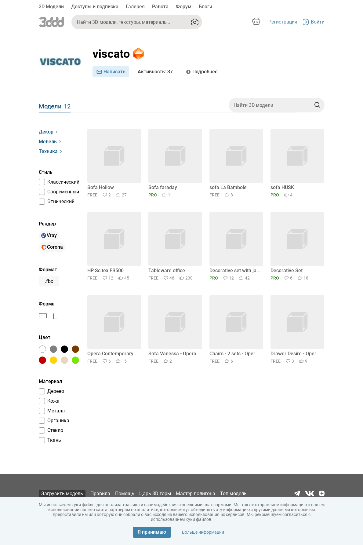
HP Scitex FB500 (105, 270)
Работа (160, 6)
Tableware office (166, 270)
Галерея (135, 6)
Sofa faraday (162, 187)
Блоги (205, 6)
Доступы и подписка (94, 6)
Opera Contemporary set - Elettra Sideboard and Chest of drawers (113, 354)
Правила (100, 493)
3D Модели (51, 6)
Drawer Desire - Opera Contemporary (296, 354)
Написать (110, 72)
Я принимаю (152, 532)
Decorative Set (286, 270)
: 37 (155, 72)
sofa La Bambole (228, 187)
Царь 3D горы (155, 493)
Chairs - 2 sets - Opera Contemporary (235, 354)
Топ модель (233, 493)
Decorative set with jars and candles (235, 270)
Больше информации (203, 532)
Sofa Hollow (100, 187)
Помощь (124, 493)
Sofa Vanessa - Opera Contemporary (174, 354)
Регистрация (282, 22)
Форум (183, 6)
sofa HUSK (282, 187)
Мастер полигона (195, 493)
